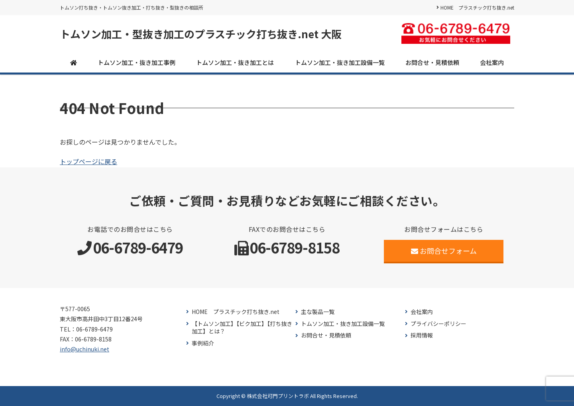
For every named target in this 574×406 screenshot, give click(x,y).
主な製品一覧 (317, 312)
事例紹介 (203, 343)
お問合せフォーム (444, 250)
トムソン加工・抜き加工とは (235, 62)
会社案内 (492, 62)
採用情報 (422, 335)
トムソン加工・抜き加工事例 (136, 62)
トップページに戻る (88, 161)
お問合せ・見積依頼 (432, 62)
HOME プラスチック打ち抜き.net (477, 7)
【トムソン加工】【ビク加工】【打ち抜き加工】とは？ (242, 327)
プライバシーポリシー (438, 324)
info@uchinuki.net (84, 349)
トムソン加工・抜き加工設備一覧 (340, 62)
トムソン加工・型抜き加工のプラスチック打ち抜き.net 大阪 (201, 34)
